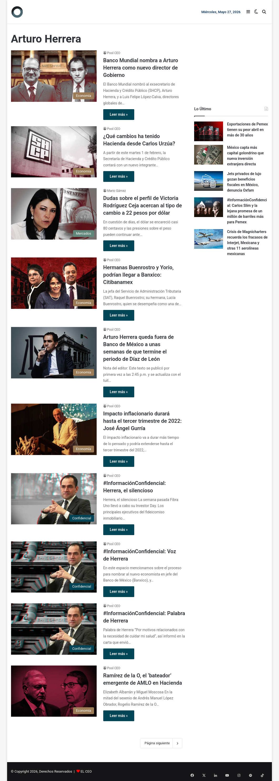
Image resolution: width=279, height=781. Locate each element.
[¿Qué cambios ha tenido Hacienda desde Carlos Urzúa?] (54, 152)
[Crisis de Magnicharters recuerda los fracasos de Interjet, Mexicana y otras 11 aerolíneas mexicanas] (208, 239)
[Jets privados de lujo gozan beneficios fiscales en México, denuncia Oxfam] (208, 181)
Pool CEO (113, 53)
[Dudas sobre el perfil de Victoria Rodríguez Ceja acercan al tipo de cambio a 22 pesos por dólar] (54, 214)
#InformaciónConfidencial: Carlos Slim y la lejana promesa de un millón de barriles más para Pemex (247, 211)
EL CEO (86, 771)
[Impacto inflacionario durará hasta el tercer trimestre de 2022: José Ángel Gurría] (54, 429)
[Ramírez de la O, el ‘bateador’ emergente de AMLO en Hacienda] (54, 691)
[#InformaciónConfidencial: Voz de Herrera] (54, 567)
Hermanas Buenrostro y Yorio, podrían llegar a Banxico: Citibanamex (138, 274)
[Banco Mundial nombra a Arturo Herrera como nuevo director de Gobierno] (54, 76)
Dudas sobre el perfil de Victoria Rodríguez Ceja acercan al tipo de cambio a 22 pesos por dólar (142, 205)
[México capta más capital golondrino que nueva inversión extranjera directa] (208, 155)
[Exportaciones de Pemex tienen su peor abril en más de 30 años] (208, 131)
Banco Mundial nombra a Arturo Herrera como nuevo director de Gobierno (140, 67)
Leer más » (119, 114)
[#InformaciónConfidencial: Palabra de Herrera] (54, 629)
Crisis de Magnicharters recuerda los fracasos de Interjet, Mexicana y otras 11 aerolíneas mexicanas (247, 243)
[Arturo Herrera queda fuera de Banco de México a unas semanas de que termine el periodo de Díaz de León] (54, 352)
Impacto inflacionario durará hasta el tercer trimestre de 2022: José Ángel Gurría (142, 420)
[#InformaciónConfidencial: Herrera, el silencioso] (54, 499)
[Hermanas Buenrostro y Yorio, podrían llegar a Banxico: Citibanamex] (54, 283)
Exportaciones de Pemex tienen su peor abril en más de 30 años (247, 129)
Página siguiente (161, 743)
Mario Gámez (116, 191)
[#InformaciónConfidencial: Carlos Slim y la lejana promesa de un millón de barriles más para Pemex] (208, 207)
